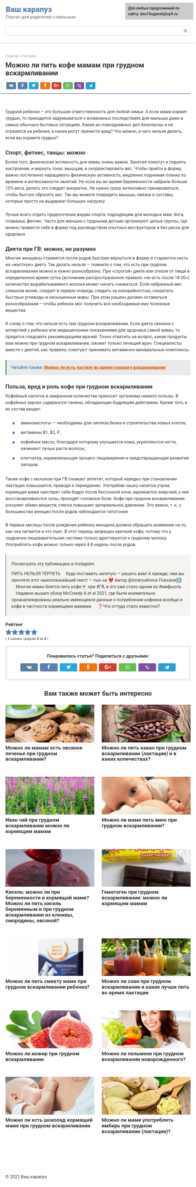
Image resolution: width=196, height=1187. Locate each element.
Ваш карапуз (29, 9)
